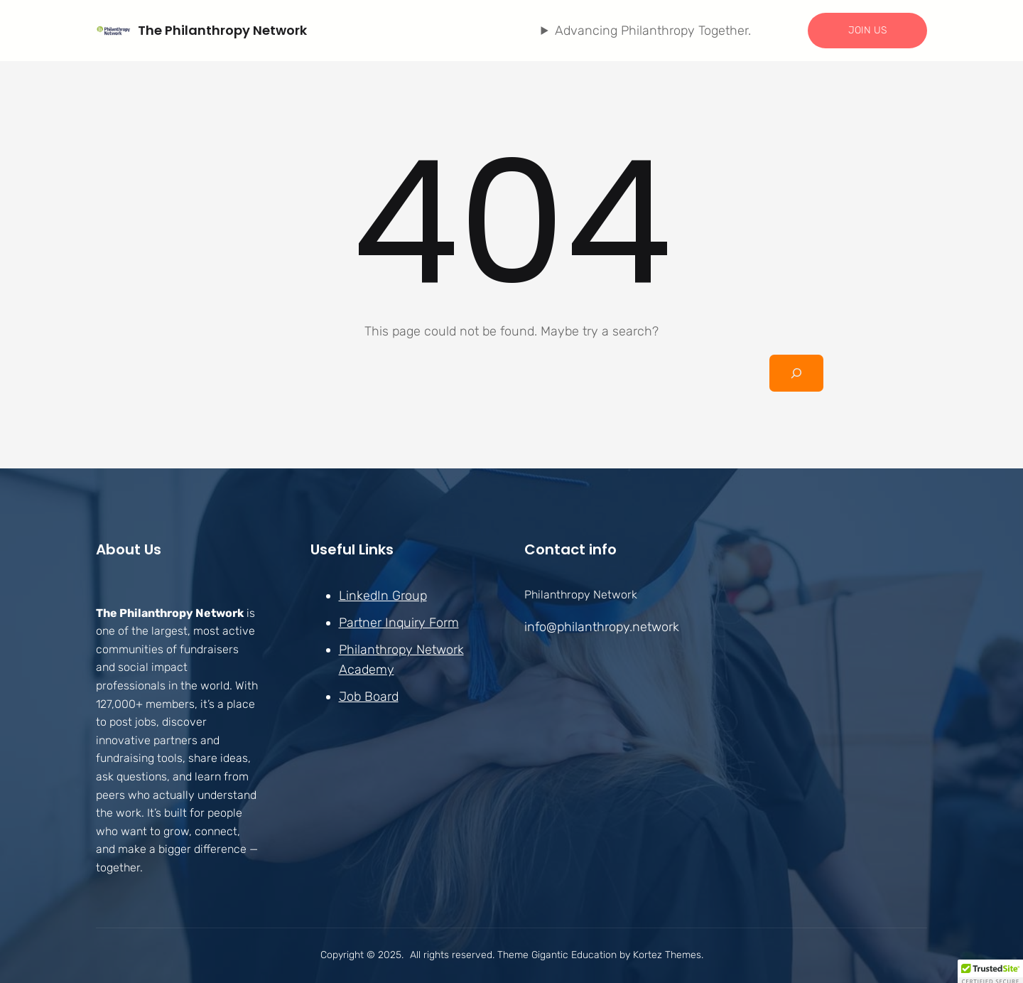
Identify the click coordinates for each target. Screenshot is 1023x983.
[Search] (796, 373)
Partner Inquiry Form (399, 622)
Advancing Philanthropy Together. (653, 30)
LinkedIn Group (383, 595)
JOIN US (867, 30)
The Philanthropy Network (222, 30)
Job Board (369, 696)
